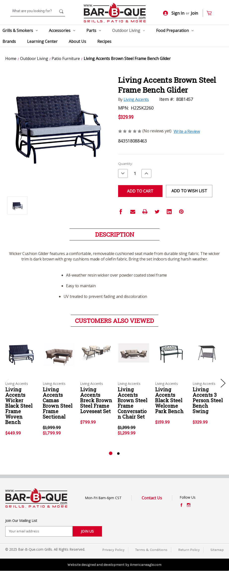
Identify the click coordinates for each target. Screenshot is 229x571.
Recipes (104, 41)
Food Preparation (175, 30)
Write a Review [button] (187, 131)
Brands (9, 41)
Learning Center (42, 41)
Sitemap (217, 550)
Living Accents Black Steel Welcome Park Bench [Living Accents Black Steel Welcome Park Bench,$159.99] (169, 400)
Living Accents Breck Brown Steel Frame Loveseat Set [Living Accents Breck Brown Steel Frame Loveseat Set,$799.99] (96, 400)
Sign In (173, 13)
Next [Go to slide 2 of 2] (223, 382)
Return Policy (189, 550)
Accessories (62, 30)
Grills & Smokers (20, 30)
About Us (77, 41)
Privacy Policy (113, 550)
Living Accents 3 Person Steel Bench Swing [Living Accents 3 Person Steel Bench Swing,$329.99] (208, 400)
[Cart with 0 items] (211, 13)
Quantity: (125, 164)
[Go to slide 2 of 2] (118, 453)
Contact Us (152, 498)
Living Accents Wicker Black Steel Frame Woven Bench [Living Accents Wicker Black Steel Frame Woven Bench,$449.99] (19, 406)
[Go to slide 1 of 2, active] (110, 453)
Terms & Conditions (151, 550)
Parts (93, 30)
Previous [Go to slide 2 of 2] (6, 382)
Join (194, 13)
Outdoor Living (128, 30)
